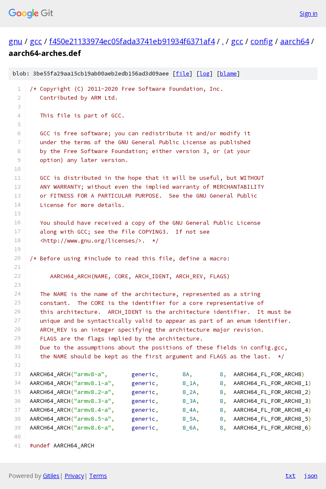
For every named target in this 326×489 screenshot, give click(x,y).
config (261, 41)
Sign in (309, 13)
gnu (15, 41)
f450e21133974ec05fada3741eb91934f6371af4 (132, 41)
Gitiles (51, 476)
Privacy (74, 476)
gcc (36, 41)
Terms (98, 476)
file (182, 73)
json (311, 475)
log (205, 73)
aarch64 (294, 41)
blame (228, 73)
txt (290, 475)
